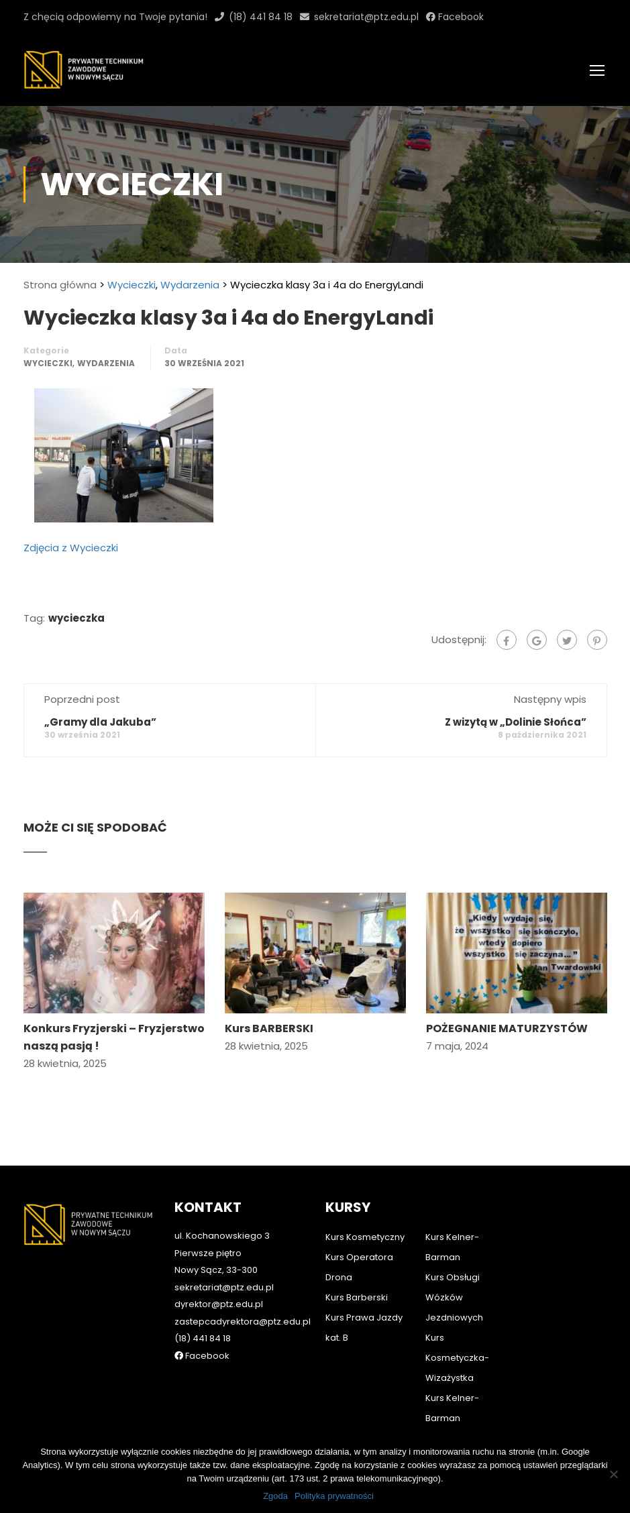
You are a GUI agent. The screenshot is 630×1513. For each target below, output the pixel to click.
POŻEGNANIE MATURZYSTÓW (507, 1028)
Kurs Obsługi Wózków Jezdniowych (454, 1297)
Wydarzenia (189, 285)
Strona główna (60, 285)
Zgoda (275, 1496)
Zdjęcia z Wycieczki (70, 548)
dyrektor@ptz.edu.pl (218, 1304)
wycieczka (76, 618)
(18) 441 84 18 (261, 16)
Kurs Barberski (356, 1297)
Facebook (459, 16)
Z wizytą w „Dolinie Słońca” (515, 722)
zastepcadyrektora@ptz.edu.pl (242, 1321)
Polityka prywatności (334, 1496)
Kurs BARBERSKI (269, 1028)
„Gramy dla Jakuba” (100, 722)
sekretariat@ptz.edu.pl (366, 16)
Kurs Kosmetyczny (365, 1237)
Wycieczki (131, 285)
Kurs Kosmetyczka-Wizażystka (457, 1357)
